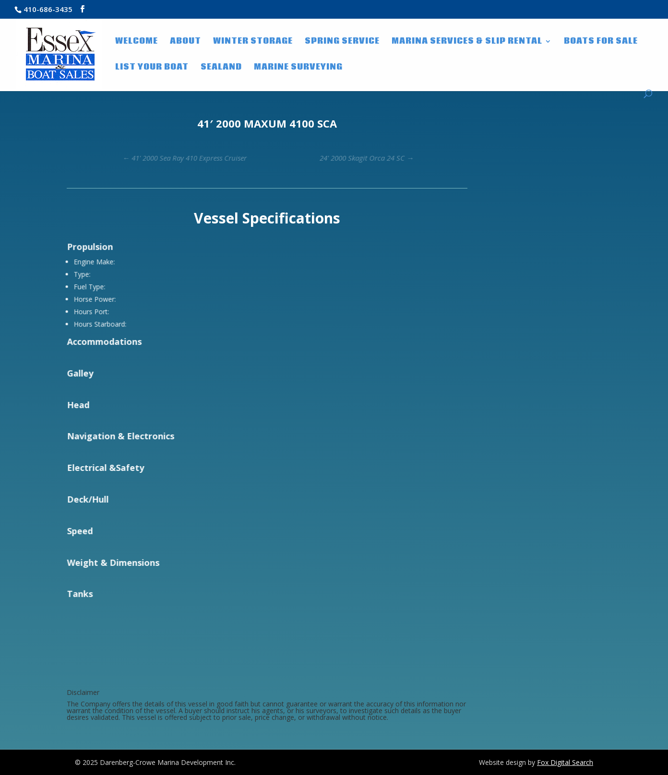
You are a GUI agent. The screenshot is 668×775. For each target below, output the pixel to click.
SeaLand (221, 68)
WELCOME (136, 42)
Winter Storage (253, 42)
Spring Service (342, 42)
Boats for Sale (601, 42)
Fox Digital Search (565, 762)
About (185, 42)
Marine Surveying (298, 68)
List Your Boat (152, 68)
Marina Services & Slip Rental (467, 42)
